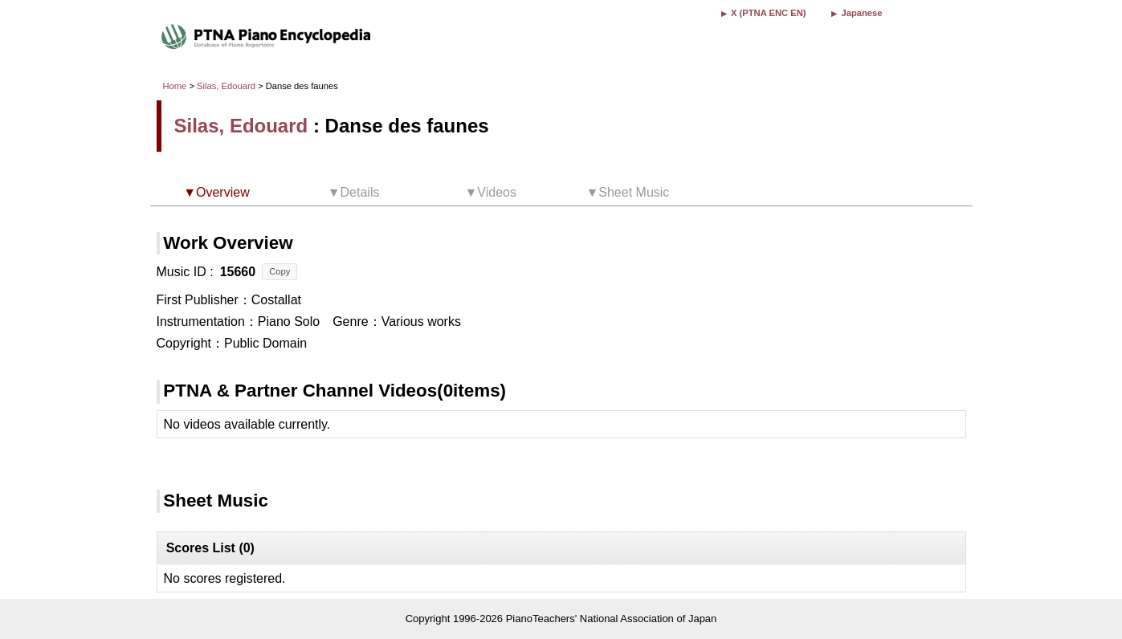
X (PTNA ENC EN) (768, 13)
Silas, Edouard (226, 86)
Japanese (861, 13)
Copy (279, 271)
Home (175, 86)
